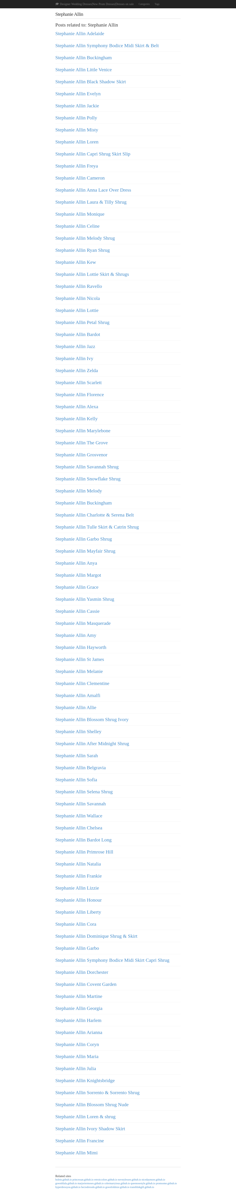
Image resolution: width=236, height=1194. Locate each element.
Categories (144, 4)
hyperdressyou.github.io (68, 1187)
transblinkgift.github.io (142, 1187)
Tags (157, 4)
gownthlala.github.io (66, 1183)
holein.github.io (63, 1179)
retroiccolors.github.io (105, 1179)
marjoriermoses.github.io (90, 1183)
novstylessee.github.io (129, 1179)
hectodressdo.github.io (93, 1187)
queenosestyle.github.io (143, 1183)
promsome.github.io (166, 1183)
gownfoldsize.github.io (117, 1187)
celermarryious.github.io (117, 1183)
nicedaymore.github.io (153, 1179)
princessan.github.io (82, 1179)
